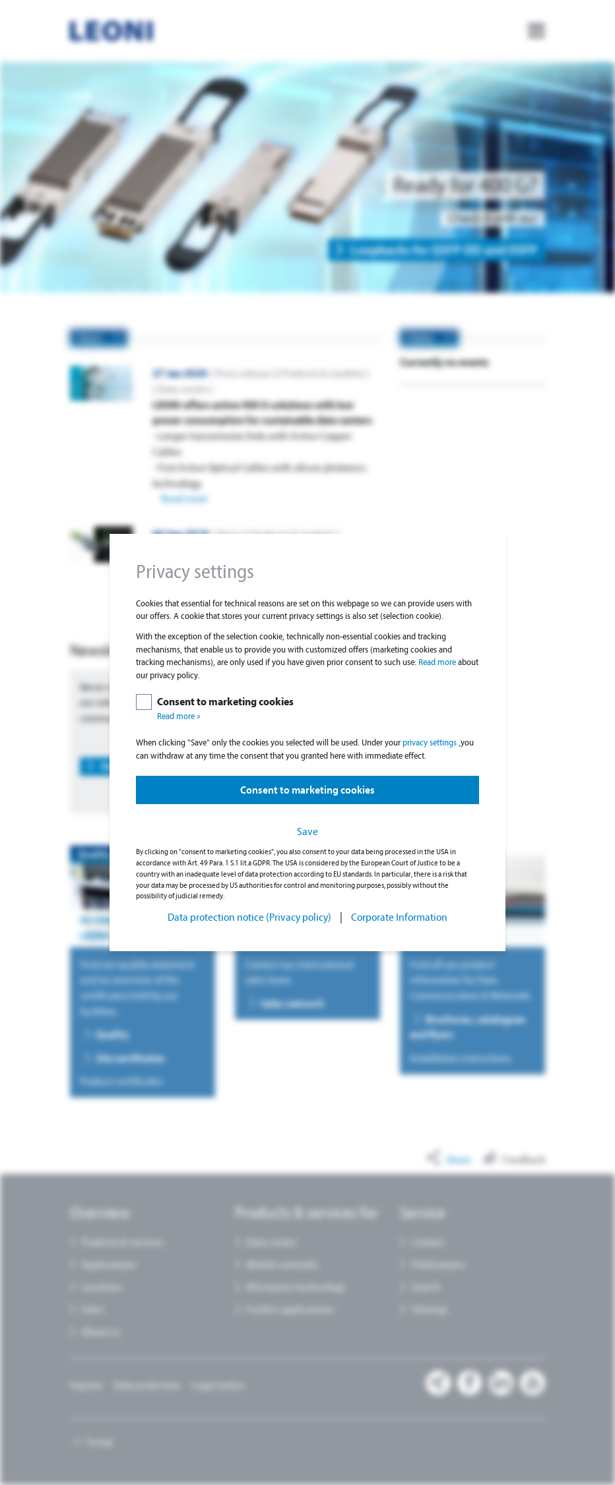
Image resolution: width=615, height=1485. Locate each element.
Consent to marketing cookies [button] (307, 790)
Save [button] (307, 831)
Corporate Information (399, 917)
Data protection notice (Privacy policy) (249, 917)
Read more (438, 662)
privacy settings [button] (431, 742)
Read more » (179, 716)
